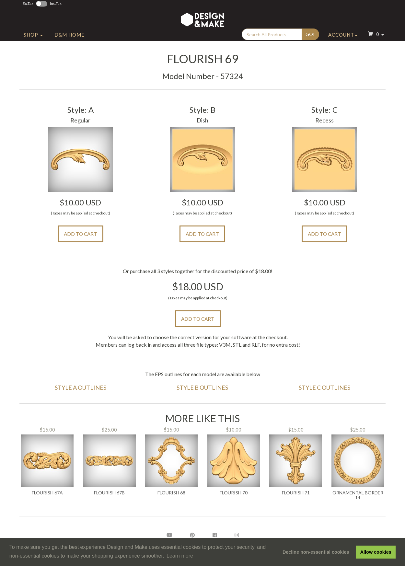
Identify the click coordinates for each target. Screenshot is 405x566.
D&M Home (69, 40)
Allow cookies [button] (375, 552)
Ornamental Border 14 (357, 495)
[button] (375, 40)
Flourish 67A (47, 492)
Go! (310, 39)
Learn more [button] (180, 556)
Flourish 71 (296, 492)
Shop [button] (33, 40)
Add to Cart (80, 234)
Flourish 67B (109, 492)
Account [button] (342, 40)
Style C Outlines (324, 387)
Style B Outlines (202, 387)
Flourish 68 (171, 492)
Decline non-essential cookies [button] (316, 552)
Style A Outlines (80, 387)
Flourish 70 (234, 492)
